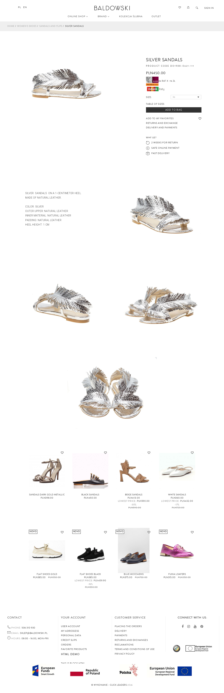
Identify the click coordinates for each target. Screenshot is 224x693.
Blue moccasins (133, 574)
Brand (103, 16)
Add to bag (173, 110)
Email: (15, 633)
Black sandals (90, 494)
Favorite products (74, 649)
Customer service (130, 618)
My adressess (70, 631)
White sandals (177, 494)
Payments (121, 635)
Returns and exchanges (131, 640)
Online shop (78, 16)
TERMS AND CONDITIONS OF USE (135, 649)
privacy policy (125, 653)
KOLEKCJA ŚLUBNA (131, 16)
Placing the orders (128, 626)
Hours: (16, 638)
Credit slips (69, 640)
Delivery (120, 631)
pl (19, 7)
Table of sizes (155, 104)
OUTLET (156, 16)
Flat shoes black (90, 574)
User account (70, 626)
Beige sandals (133, 494)
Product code (157, 66)
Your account (73, 618)
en (25, 7)
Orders (66, 644)
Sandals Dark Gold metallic (47, 494)
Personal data (71, 635)
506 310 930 (28, 627)
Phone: (16, 628)
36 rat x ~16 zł (160, 81)
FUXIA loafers (177, 574)
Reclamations (124, 644)
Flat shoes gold (47, 574)
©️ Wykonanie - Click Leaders (109, 685)
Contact (14, 618)
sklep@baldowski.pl (33, 633)
